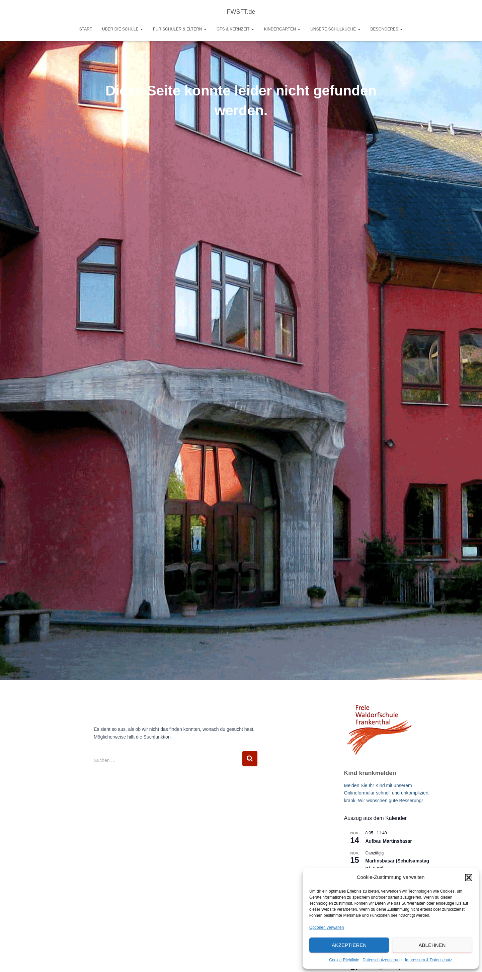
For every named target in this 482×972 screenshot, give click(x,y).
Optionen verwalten (326, 927)
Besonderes (387, 29)
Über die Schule (122, 29)
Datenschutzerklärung (382, 960)
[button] (468, 877)
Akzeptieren (349, 945)
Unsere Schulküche (335, 29)
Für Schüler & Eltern (180, 29)
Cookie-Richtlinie (344, 960)
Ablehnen (432, 945)
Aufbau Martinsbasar (389, 841)
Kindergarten (282, 29)
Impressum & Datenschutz (428, 960)
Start (85, 29)
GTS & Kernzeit (235, 29)
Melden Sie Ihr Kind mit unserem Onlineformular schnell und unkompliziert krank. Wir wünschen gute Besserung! (386, 793)
